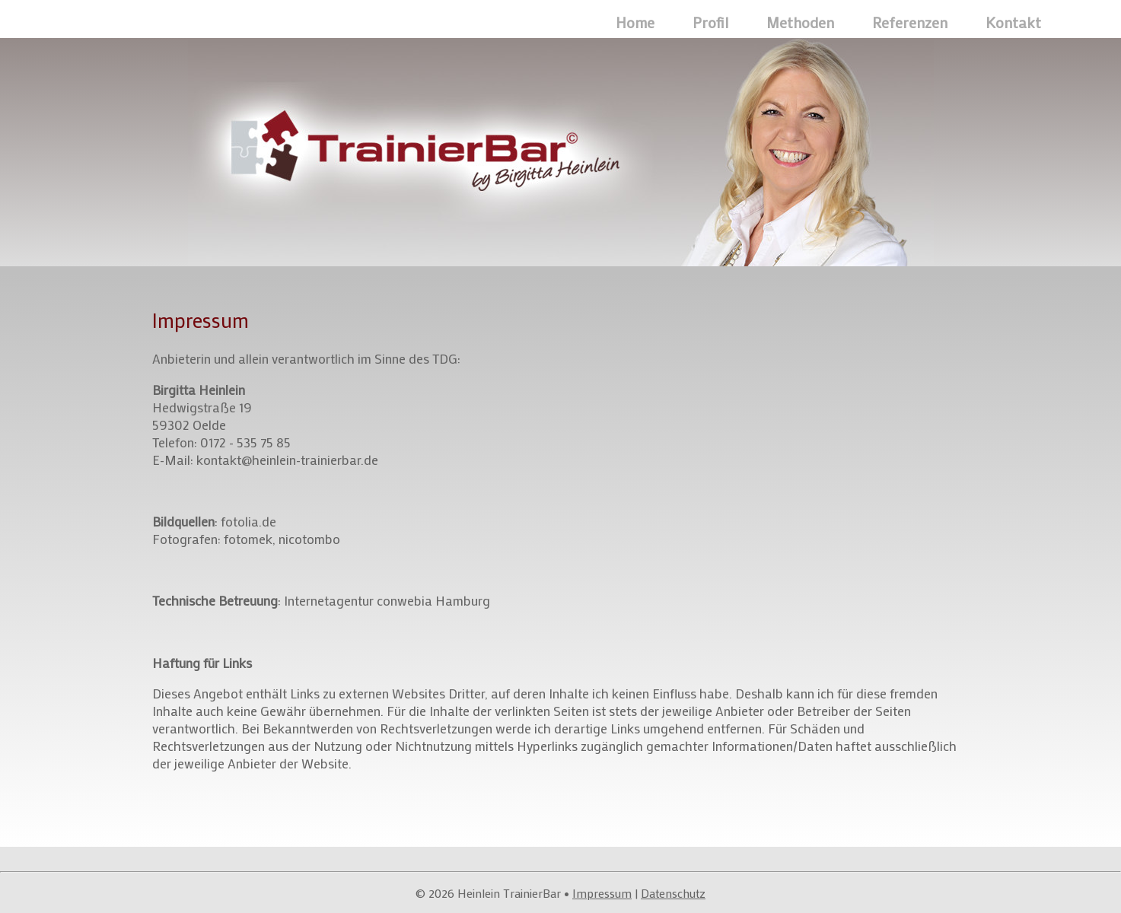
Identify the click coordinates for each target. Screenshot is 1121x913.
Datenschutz (673, 893)
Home (635, 22)
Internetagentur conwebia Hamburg (387, 600)
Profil (710, 22)
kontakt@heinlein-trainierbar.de (287, 460)
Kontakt (1013, 22)
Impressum (602, 893)
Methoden (800, 22)
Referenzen (909, 22)
